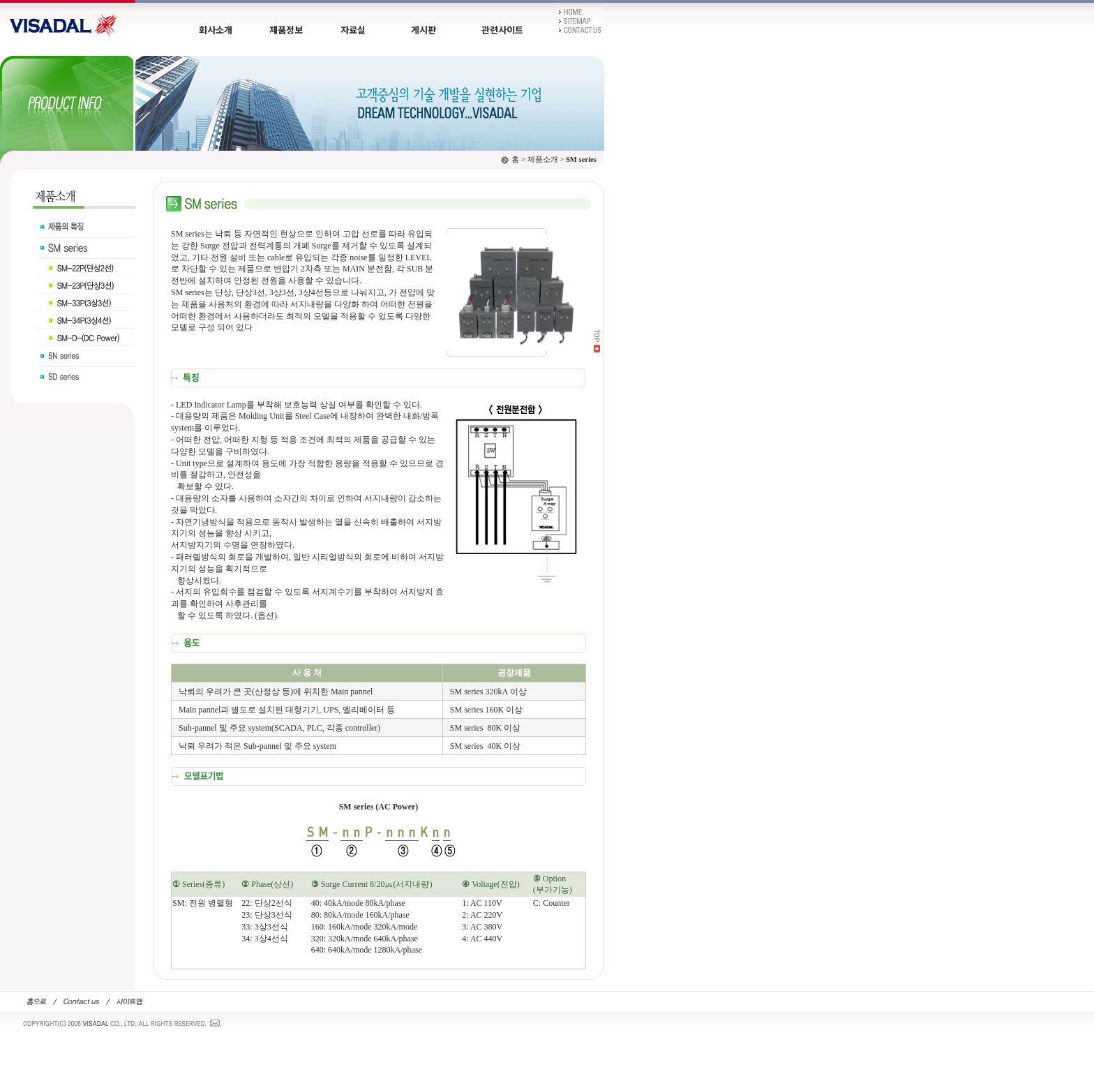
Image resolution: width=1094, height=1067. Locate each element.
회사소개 (215, 29)
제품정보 (286, 29)
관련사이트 (502, 29)
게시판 (423, 29)
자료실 (353, 29)
